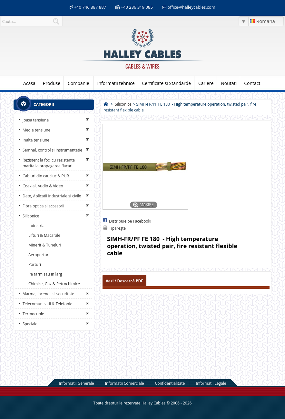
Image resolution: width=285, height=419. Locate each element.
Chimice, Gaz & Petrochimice (54, 284)
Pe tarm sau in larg (45, 274)
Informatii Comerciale (124, 383)
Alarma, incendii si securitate (48, 294)
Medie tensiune (36, 130)
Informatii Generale (76, 383)
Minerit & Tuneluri (44, 245)
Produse (51, 83)
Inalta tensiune (36, 140)
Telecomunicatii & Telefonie (47, 304)
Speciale (30, 324)
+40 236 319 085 (137, 7)
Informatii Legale (211, 383)
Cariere (205, 83)
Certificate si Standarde (166, 83)
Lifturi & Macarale (44, 235)
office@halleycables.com (191, 7)
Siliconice (31, 216)
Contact (252, 83)
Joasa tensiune (36, 120)
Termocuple (33, 314)
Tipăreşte (117, 228)
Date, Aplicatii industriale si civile (52, 196)
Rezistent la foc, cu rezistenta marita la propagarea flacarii (49, 163)
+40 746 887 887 (89, 7)
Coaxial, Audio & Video (43, 186)
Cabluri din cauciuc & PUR (46, 176)
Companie (78, 83)
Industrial (36, 225)
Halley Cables (154, 403)
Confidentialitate (170, 383)
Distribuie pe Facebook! (130, 221)
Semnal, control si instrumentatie (52, 150)
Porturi (34, 264)
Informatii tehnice (116, 83)
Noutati (229, 83)
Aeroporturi (38, 254)
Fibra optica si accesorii (43, 206)
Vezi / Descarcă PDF (124, 281)
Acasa (29, 83)
